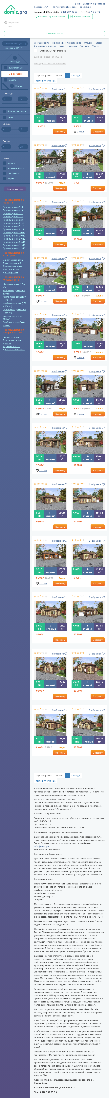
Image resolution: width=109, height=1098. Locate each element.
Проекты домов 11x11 (14, 241)
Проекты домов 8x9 (13, 219)
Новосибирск (84, 6)
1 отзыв (80, 131)
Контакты (84, 45)
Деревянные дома (12, 340)
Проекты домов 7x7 (13, 213)
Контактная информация (64, 6)
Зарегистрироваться (94, 3)
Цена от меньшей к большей (48, 56)
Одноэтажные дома (13, 259)
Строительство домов (45, 45)
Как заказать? (41, 6)
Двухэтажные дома (12, 266)
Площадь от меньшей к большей (50, 63)
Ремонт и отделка (68, 45)
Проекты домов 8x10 (13, 222)
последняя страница (45, 80)
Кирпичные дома (11, 337)
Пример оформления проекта (66, 42)
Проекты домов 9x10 (13, 226)
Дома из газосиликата (14, 349)
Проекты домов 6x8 (13, 210)
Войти (78, 3)
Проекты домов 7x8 (13, 216)
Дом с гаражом (10, 272)
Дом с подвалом (11, 269)
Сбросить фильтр (15, 189)
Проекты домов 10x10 (14, 232)
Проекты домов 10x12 (14, 238)
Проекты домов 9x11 (13, 229)
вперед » (76, 75)
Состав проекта (41, 42)
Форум (95, 45)
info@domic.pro (42, 846)
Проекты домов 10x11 (14, 235)
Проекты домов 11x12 (14, 245)
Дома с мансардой (12, 263)
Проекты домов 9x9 (13, 207)
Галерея (98, 42)
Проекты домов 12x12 (14, 248)
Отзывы (88, 42)
